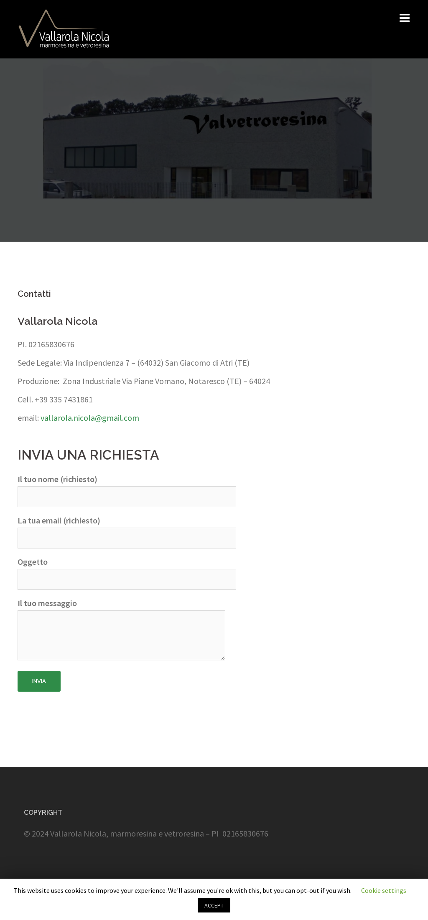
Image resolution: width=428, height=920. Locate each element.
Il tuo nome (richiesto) (127, 488)
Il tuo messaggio (121, 630)
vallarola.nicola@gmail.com (89, 417)
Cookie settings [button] (383, 890)
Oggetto (127, 570)
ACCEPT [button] (214, 905)
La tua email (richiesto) (127, 529)
